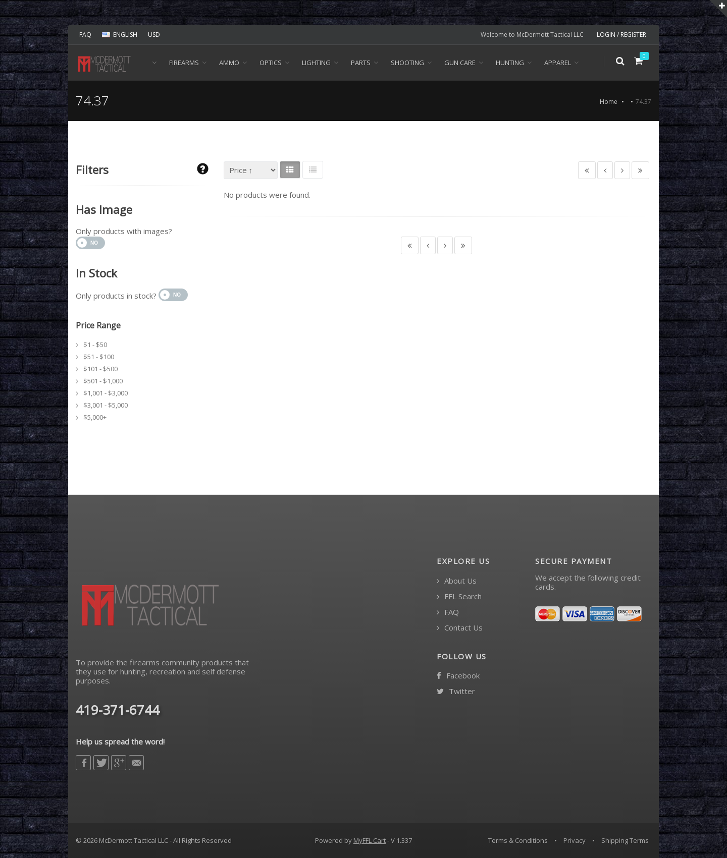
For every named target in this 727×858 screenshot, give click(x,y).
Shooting (407, 62)
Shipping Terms (625, 840)
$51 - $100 (98, 356)
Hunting (510, 62)
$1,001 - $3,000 (105, 392)
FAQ (85, 34)
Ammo (229, 62)
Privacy (574, 840)
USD (154, 34)
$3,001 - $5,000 (105, 405)
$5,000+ (95, 417)
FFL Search (459, 596)
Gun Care (460, 62)
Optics (270, 62)
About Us (457, 581)
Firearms (184, 62)
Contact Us (460, 628)
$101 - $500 (100, 368)
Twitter (456, 691)
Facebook (458, 675)
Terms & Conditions (518, 840)
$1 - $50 (95, 344)
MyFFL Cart (369, 840)
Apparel (557, 62)
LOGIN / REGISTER (621, 34)
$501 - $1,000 (103, 380)
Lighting (316, 62)
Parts (361, 62)
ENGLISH (119, 34)
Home (608, 101)
